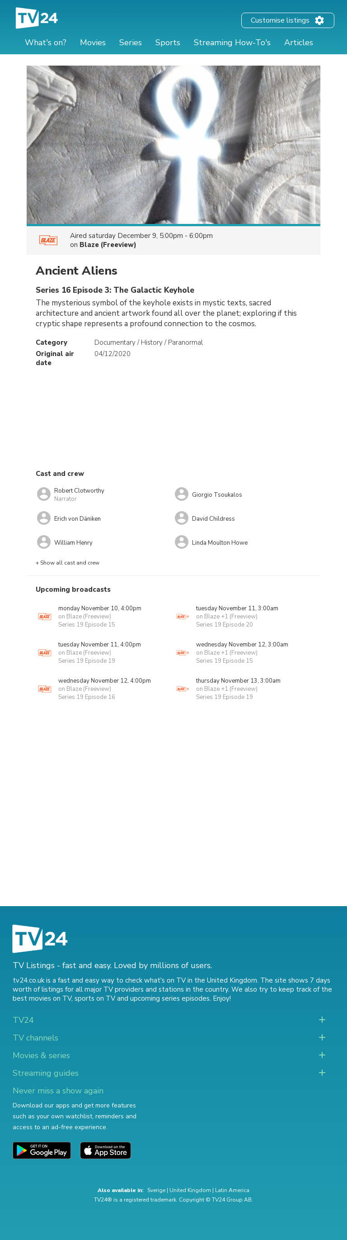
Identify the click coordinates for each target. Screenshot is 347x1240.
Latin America (232, 1190)
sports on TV (95, 998)
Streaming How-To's (232, 42)
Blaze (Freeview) (108, 244)
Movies (93, 42)
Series (130, 42)
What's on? (45, 42)
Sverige (156, 1190)
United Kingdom (190, 1190)
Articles (298, 42)
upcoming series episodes (170, 998)
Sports (167, 42)
